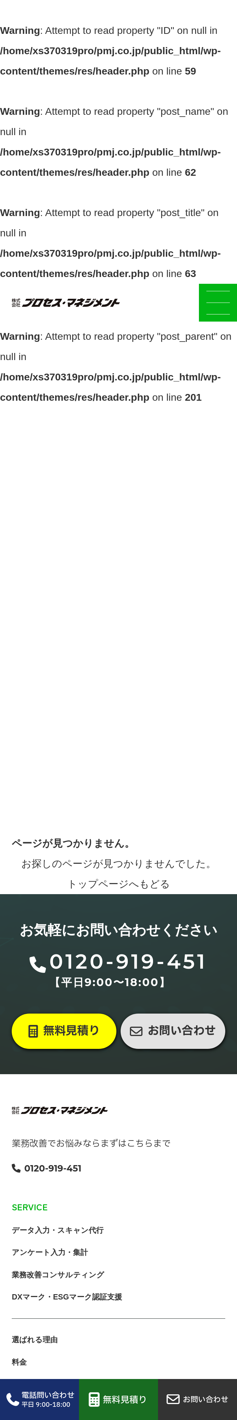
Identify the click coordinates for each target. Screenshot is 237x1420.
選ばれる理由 (35, 1356)
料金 (19, 1378)
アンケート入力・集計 (50, 1268)
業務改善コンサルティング (58, 1290)
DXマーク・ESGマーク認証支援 (67, 1312)
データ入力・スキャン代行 (58, 1246)
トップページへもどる (118, 899)
